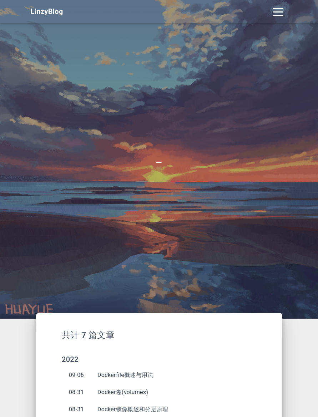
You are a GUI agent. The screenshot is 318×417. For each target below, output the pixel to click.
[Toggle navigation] (278, 11)
